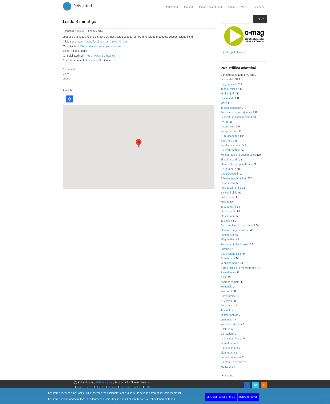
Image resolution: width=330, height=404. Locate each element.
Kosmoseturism (230, 282)
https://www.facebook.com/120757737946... (103, 42)
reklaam (99, 387)
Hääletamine (228, 296)
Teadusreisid (228, 207)
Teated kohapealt (231, 108)
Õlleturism (227, 329)
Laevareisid (227, 98)
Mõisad (188, 7)
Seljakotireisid (229, 193)
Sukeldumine (228, 272)
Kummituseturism (231, 324)
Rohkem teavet (248, 397)
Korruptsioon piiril (231, 357)
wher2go (80, 30)
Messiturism (228, 216)
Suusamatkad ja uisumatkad (238, 225)
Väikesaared (228, 197)
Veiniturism (227, 320)
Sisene (229, 376)
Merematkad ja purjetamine (237, 164)
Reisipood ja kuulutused (235, 244)
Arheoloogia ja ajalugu (234, 178)
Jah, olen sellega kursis (220, 397)
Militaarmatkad (229, 315)
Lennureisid (227, 79)
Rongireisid (227, 235)
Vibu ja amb (228, 353)
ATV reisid (227, 301)
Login (79, 387)
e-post (88, 387)
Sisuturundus (229, 169)
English (137, 387)
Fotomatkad (228, 183)
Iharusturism (228, 343)
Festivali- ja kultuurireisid (235, 117)
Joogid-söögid (229, 174)
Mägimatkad (228, 239)
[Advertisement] (138, 242)
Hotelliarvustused (231, 145)
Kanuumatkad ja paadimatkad (238, 155)
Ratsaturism (228, 305)
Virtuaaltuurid (228, 211)
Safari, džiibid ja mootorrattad (238, 268)
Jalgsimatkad (229, 84)
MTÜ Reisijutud (104, 382)
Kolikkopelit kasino (234, 52)
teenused (112, 387)
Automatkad (228, 126)
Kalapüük (226, 287)
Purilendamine (229, 348)
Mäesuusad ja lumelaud (235, 230)
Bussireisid (69, 69)
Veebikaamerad (230, 263)
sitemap (125, 387)
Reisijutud (82, 6)
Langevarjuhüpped (231, 338)
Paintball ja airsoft (232, 362)
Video (231, 7)
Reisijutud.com (229, 131)
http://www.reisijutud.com (101, 56)
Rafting (225, 249)
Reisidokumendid (231, 188)
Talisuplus (227, 310)
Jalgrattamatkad (230, 150)
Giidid (224, 277)
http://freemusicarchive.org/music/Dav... (98, 46)
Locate (69, 98)
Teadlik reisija (229, 89)
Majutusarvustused (210, 7)
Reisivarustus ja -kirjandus (236, 112)
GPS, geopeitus (230, 136)
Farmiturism (228, 258)
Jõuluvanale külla (231, 254)
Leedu (66, 79)
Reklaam (259, 7)
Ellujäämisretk (229, 160)
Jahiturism (227, 334)
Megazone (227, 367)
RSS (146, 387)
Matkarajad (171, 7)
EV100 (224, 122)
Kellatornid (227, 291)
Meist (244, 7)
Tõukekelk (226, 221)
